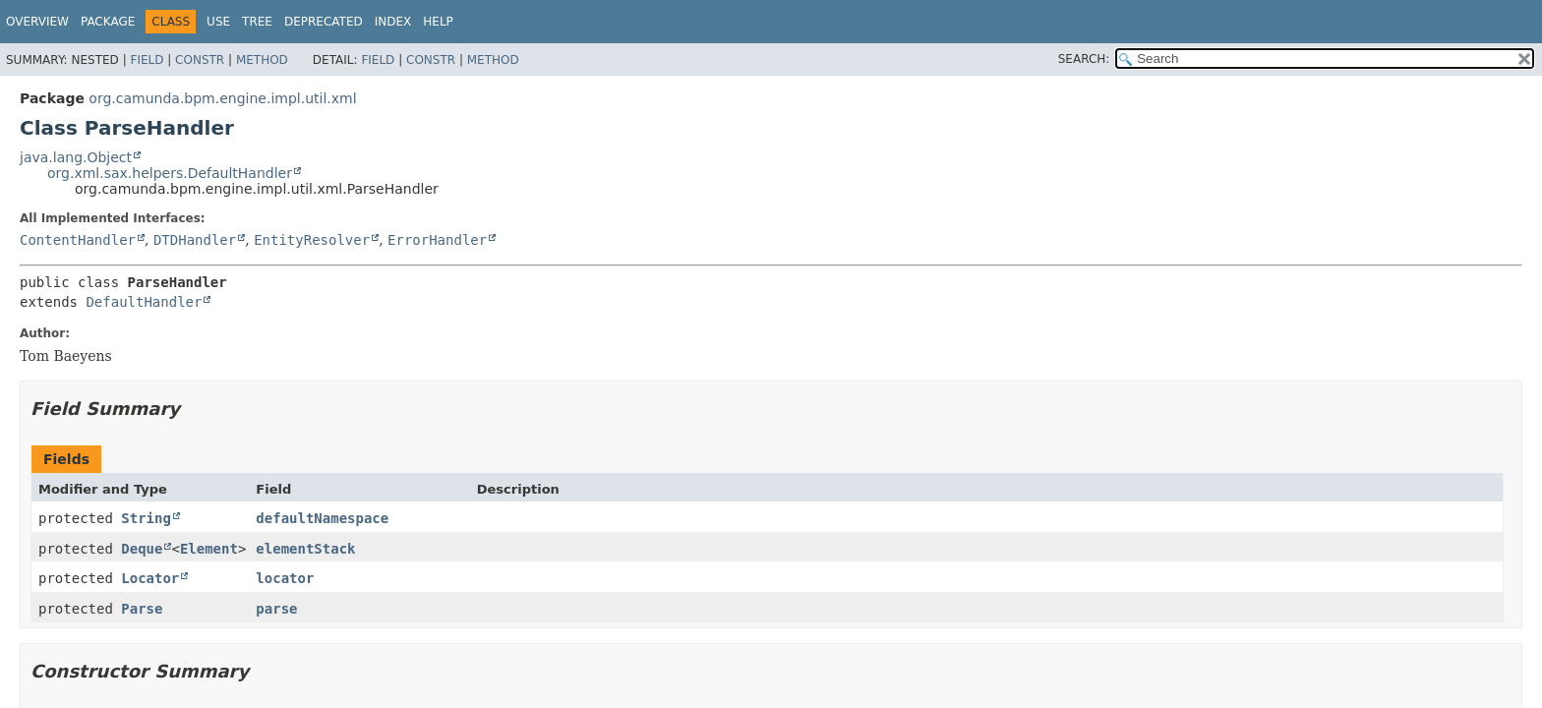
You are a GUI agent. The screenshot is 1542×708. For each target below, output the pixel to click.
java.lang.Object (76, 157)
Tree (257, 22)
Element (209, 549)
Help (438, 22)
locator (285, 578)
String (146, 518)
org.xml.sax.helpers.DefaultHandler (169, 173)
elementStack (305, 549)
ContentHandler (78, 240)
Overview (37, 22)
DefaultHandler (144, 302)
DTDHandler (194, 240)
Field (146, 60)
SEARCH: (1084, 59)
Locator (150, 578)
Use (218, 22)
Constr (199, 60)
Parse (141, 609)
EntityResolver (312, 240)
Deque (141, 549)
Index (393, 22)
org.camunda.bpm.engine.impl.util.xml (222, 98)
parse (276, 609)
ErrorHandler (437, 240)
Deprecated (323, 22)
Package (108, 22)
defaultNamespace (322, 518)
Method (262, 60)
